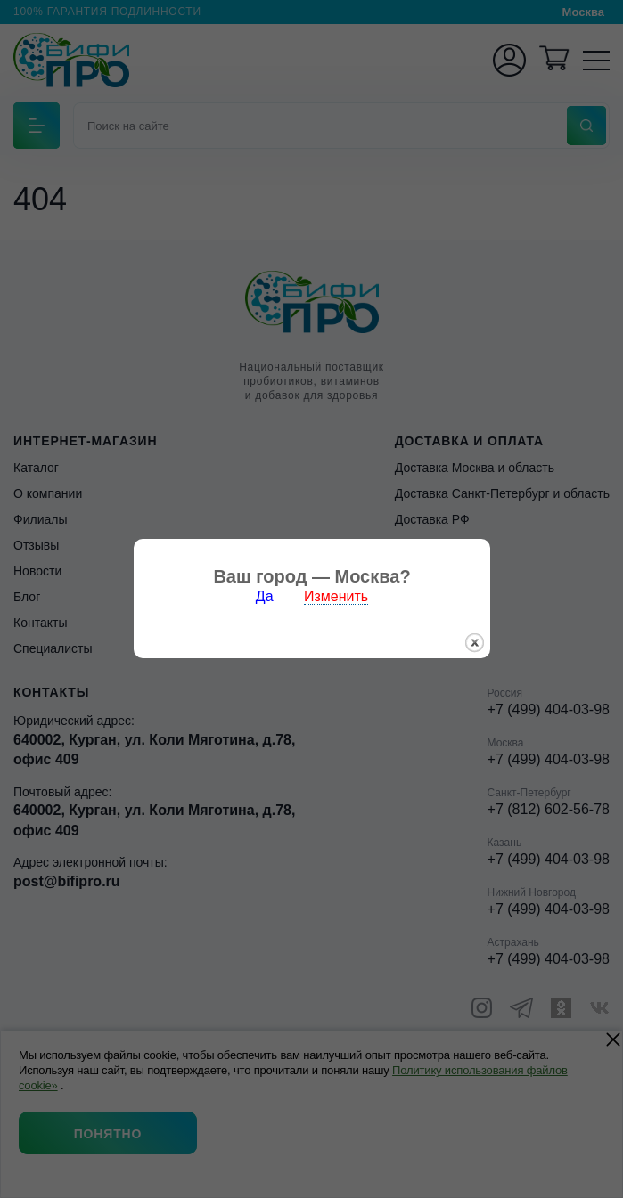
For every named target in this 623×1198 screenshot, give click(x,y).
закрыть (474, 623)
